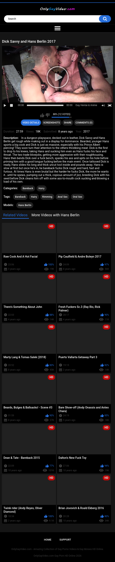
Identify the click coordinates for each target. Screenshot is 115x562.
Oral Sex (77, 196)
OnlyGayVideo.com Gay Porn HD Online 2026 (57, 555)
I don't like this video (47, 115)
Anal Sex (62, 196)
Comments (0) (84, 122)
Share (67, 122)
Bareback (28, 188)
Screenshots (51, 122)
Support (65, 539)
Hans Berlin (24, 205)
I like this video (42, 115)
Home (47, 539)
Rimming (47, 196)
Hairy (42, 188)
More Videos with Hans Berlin (55, 215)
